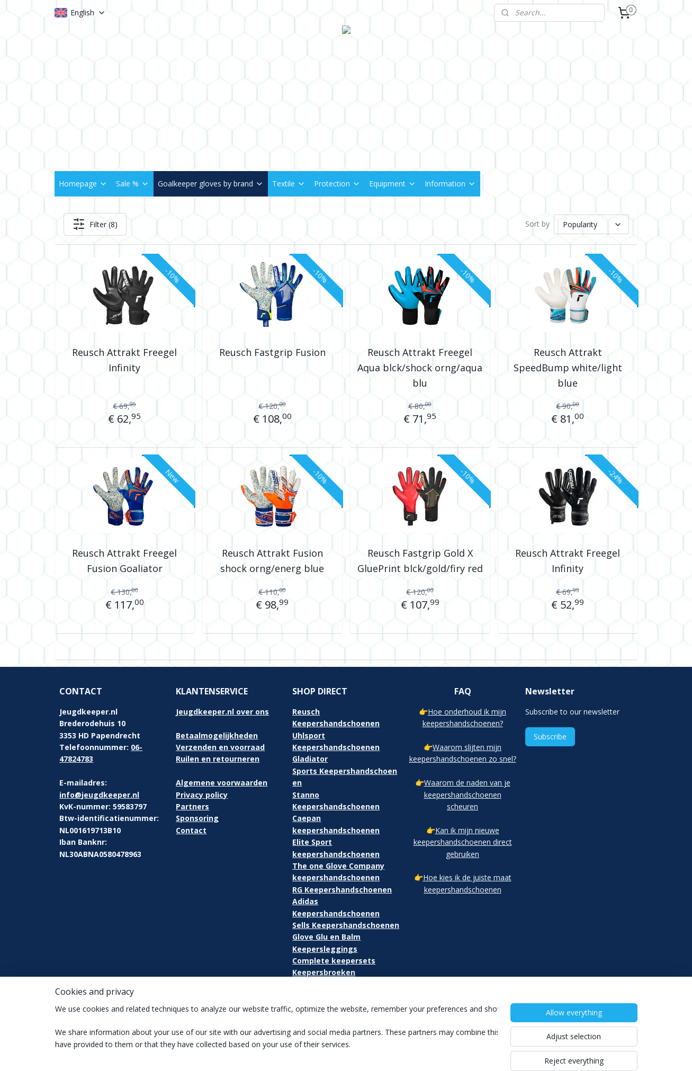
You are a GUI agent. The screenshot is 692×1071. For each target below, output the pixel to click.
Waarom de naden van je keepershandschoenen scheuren (467, 794)
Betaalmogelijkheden (217, 735)
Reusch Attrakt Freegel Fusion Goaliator (124, 561)
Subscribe (550, 736)
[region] (276, 1035)
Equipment (392, 183)
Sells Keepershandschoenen (345, 925)
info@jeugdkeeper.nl (99, 795)
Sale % (132, 183)
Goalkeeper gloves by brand (211, 183)
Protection (337, 183)
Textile (288, 183)
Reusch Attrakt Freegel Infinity (124, 360)
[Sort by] (591, 224)
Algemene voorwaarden (221, 783)
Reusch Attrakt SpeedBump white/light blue (567, 367)
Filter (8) (94, 224)
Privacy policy (202, 795)
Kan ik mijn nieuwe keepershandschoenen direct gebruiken (463, 842)
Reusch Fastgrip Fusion (272, 352)
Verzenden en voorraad (220, 747)
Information (450, 183)
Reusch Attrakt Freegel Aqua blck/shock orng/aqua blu (419, 367)
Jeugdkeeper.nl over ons (222, 712)
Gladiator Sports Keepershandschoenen (344, 771)
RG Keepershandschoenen (342, 890)
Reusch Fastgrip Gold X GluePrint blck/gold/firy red (419, 561)
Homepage (83, 183)
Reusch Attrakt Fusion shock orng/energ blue (272, 561)
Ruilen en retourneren (217, 759)
